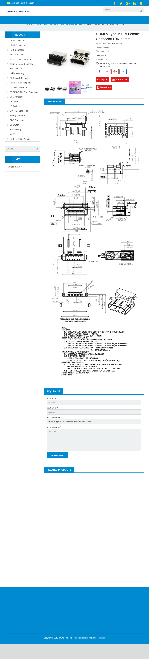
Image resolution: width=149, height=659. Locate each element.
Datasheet (104, 99)
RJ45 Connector (17, 62)
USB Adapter (15, 118)
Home (27, 36)
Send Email (119, 91)
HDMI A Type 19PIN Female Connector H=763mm (118, 75)
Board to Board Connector (21, 76)
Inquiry (102, 91)
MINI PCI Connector (19, 123)
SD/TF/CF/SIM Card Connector (24, 104)
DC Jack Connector (18, 99)
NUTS (12, 146)
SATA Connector (17, 66)
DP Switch (14, 137)
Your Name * (52, 410)
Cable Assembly (17, 85)
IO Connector (16, 80)
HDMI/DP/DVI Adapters (20, 94)
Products (37, 36)
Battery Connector (18, 127)
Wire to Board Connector (21, 71)
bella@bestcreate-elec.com (21, 3)
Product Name (53, 430)
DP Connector (16, 108)
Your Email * (52, 420)
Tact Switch (15, 113)
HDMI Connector (51, 36)
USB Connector (17, 52)
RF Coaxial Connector (20, 90)
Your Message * (54, 440)
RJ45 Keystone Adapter (20, 151)
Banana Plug (15, 141)
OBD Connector (17, 132)
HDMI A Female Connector (72, 36)
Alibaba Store (15, 178)
